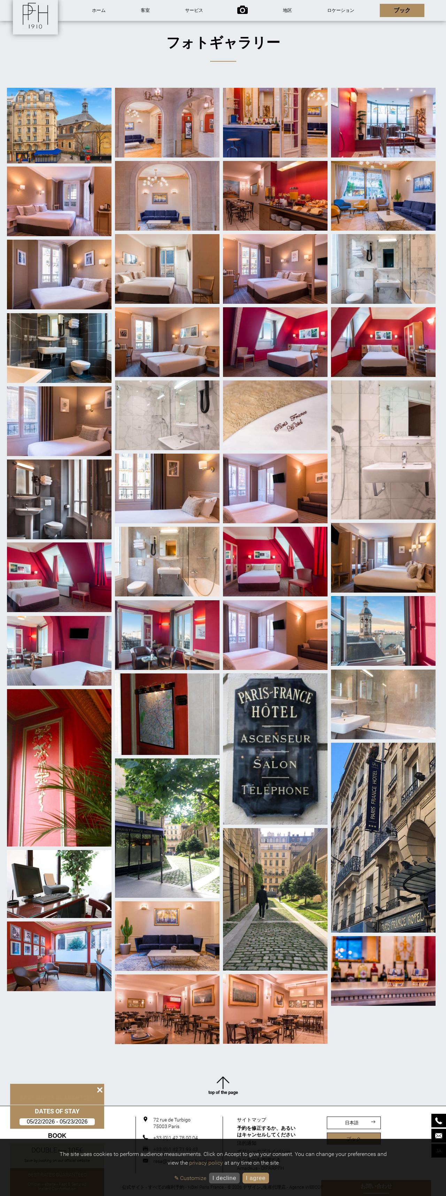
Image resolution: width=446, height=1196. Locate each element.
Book (54, 1135)
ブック (353, 1139)
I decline (225, 1178)
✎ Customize (190, 1178)
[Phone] (438, 1120)
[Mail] (438, 1135)
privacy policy (206, 1162)
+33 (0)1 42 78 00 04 (175, 1138)
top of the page (223, 1085)
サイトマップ (251, 1119)
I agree (256, 1178)
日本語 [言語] (360, 1122)
